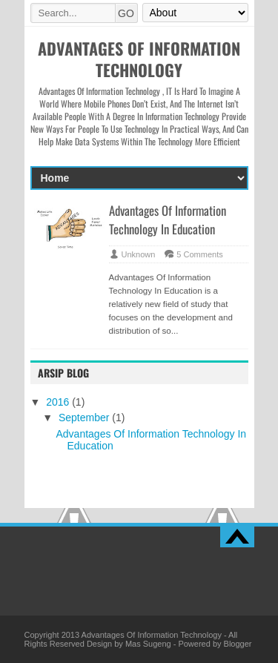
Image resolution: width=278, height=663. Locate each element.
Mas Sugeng (148, 643)
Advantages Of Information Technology (152, 634)
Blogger (238, 643)
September (85, 417)
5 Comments (199, 254)
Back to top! (237, 537)
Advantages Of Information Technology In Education (167, 219)
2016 (59, 402)
